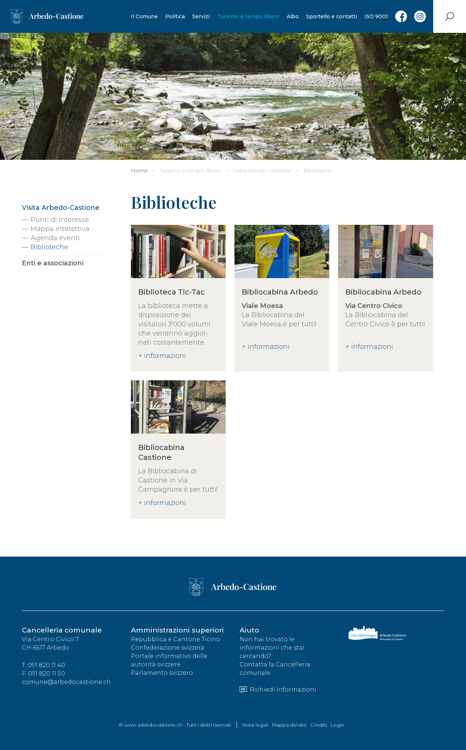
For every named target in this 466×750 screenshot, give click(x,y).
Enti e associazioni (53, 263)
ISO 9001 (376, 16)
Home (139, 170)
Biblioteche (318, 170)
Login (337, 725)
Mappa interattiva (60, 229)
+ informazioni (162, 356)
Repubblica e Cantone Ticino (175, 639)
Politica (175, 16)
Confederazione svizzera (167, 647)
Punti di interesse (60, 220)
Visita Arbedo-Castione (262, 170)
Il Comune (144, 16)
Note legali (255, 725)
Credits (318, 725)
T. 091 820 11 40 (43, 665)
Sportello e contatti (331, 16)
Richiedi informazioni (278, 689)
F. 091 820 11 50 (43, 673)
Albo (293, 16)
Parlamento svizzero (162, 672)
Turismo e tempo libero (248, 16)
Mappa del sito (289, 725)
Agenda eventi (55, 238)
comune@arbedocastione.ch (66, 681)
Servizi (201, 16)
